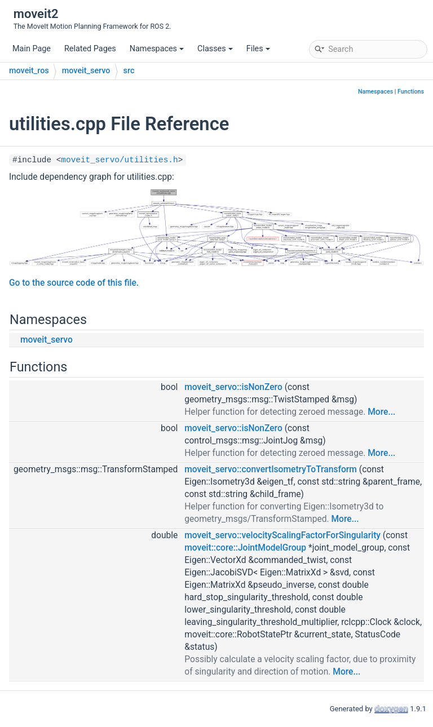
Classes (215, 49)
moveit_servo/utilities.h (119, 160)
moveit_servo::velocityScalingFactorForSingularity (282, 535)
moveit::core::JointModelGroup (245, 548)
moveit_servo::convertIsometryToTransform (270, 469)
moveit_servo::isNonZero (233, 387)
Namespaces (157, 49)
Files (258, 49)
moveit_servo (86, 71)
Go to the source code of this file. (74, 283)
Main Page (31, 49)
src (129, 71)
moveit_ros (29, 71)
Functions (410, 91)
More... (381, 412)
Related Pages (90, 49)
